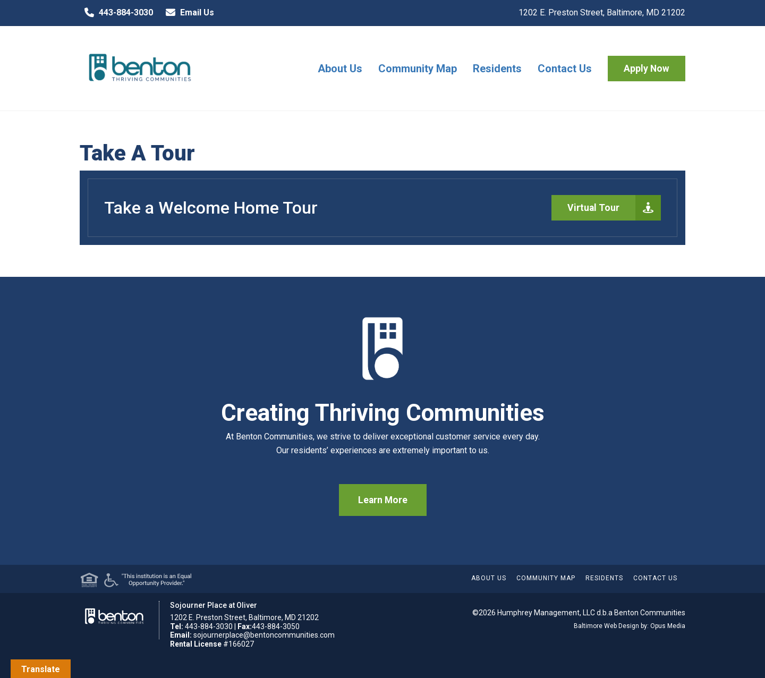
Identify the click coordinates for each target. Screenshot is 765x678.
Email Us (187, 13)
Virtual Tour (614, 208)
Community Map (417, 68)
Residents (497, 68)
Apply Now (646, 68)
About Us (340, 68)
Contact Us (565, 68)
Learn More (382, 500)
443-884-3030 (116, 13)
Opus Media (667, 626)
